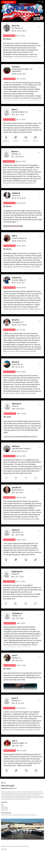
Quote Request (4, 808)
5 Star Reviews (4, 807)
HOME (39, 1)
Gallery (2, 805)
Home (2, 804)
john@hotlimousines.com (9, 788)
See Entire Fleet (4, 810)
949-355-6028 (9, 2)
